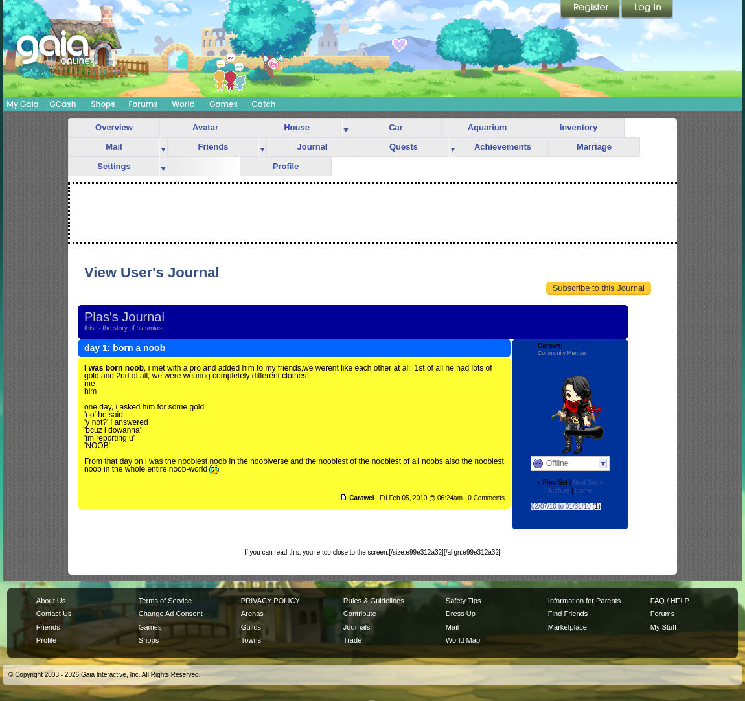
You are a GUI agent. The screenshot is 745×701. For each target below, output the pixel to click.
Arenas (252, 613)
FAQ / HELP (669, 600)
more (346, 128)
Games (223, 103)
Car (396, 127)
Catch (264, 103)
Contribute (359, 613)
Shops (103, 103)
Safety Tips (463, 600)
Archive (558, 490)
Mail (114, 147)
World (183, 103)
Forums (142, 103)
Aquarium (487, 127)
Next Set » (588, 482)
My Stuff (663, 627)
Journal (312, 147)
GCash (63, 103)
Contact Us (54, 613)
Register (590, 9)
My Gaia (22, 103)
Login (647, 9)
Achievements (502, 147)
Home (583, 490)
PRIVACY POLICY (270, 600)
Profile (286, 166)
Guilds (251, 627)
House (297, 127)
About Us (50, 600)
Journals (357, 627)
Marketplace (567, 627)
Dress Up (461, 613)
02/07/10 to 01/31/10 (561, 506)
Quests (403, 147)
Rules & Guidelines (373, 600)
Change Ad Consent (171, 613)
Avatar (205, 127)
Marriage (594, 147)
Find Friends (568, 613)
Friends (213, 147)
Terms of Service (165, 600)
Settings (113, 166)
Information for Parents (584, 600)
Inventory (579, 127)
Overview (114, 127)
